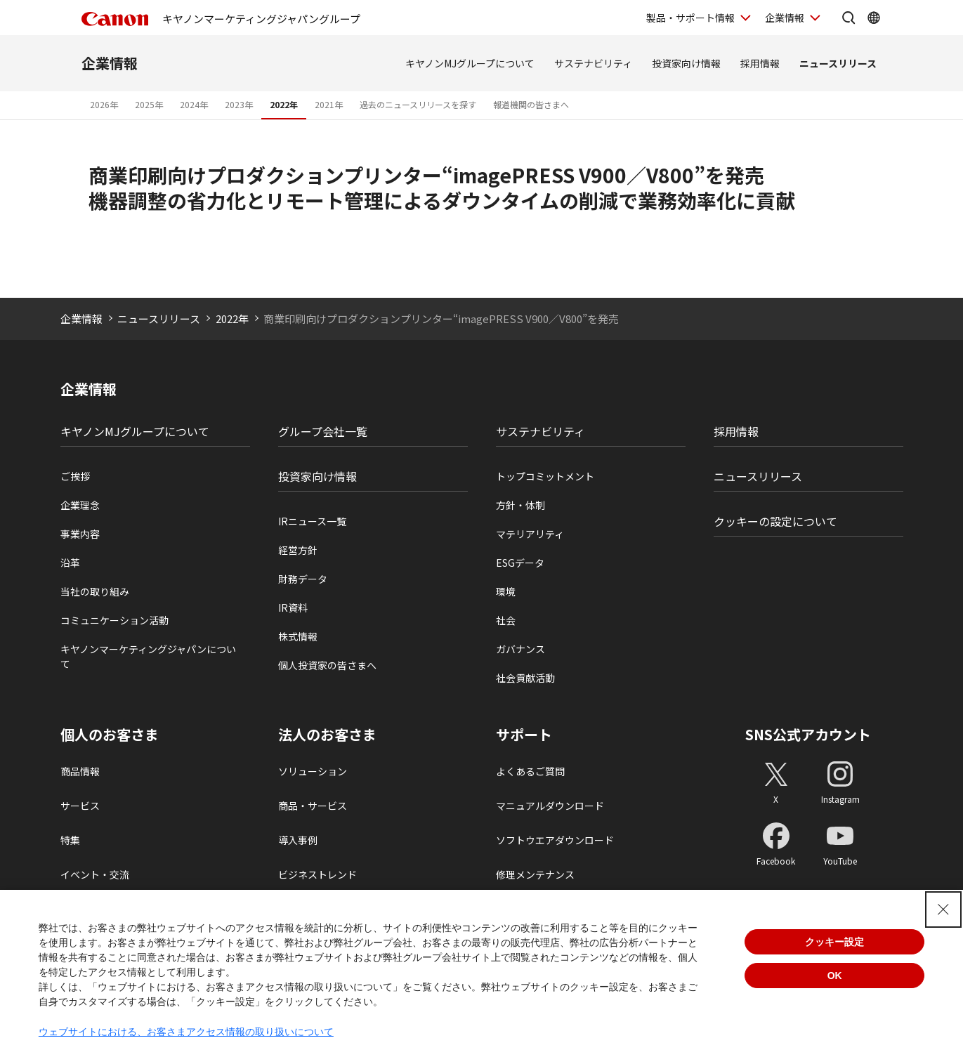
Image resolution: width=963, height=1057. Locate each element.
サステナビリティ (593, 63)
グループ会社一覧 (322, 431)
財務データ (302, 579)
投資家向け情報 (686, 63)
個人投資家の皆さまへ (327, 665)
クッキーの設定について (775, 521)
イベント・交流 (94, 874)
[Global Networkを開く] (873, 17)
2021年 (329, 104)
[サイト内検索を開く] (848, 17)
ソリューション (312, 771)
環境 (506, 591)
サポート (524, 734)
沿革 (70, 563)
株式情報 (297, 636)
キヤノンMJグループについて (470, 63)
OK (834, 975)
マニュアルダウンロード (550, 806)
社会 (506, 620)
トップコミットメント (545, 476)
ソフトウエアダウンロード (555, 840)
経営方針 (297, 550)
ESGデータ (520, 563)
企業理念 (80, 505)
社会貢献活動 (525, 678)
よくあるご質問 (530, 771)
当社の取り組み (94, 591)
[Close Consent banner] (943, 909)
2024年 (194, 104)
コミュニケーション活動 (114, 620)
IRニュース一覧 (312, 521)
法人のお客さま (327, 734)
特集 (70, 840)
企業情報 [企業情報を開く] (784, 18)
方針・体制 (520, 505)
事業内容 (80, 534)
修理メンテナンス (535, 874)
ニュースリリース (838, 63)
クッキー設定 (834, 941)
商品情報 (80, 771)
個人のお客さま (109, 734)
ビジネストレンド (317, 874)
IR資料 (293, 607)
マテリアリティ (530, 534)
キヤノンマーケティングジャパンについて (148, 656)
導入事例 (297, 840)
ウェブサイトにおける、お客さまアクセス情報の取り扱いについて (186, 1031)
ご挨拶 (75, 476)
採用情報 (760, 63)
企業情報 (109, 63)
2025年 (149, 104)
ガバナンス (520, 649)
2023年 (239, 104)
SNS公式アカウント (808, 734)
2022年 (284, 104)
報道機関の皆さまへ (531, 104)
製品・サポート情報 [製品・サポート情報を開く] (690, 18)
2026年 (104, 104)
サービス (80, 806)
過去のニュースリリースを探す (418, 104)
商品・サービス (312, 806)
